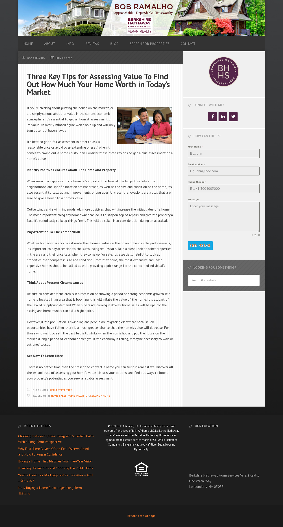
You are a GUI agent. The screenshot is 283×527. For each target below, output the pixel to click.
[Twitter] (233, 116)
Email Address (197, 164)
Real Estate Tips (61, 390)
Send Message (200, 246)
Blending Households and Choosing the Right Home (55, 468)
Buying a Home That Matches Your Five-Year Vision (55, 461)
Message (193, 199)
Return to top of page (141, 516)
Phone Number (197, 181)
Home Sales (58, 395)
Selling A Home (100, 395)
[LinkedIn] (223, 116)
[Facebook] (212, 116)
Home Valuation (78, 395)
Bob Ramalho (141, 18)
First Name (195, 146)
